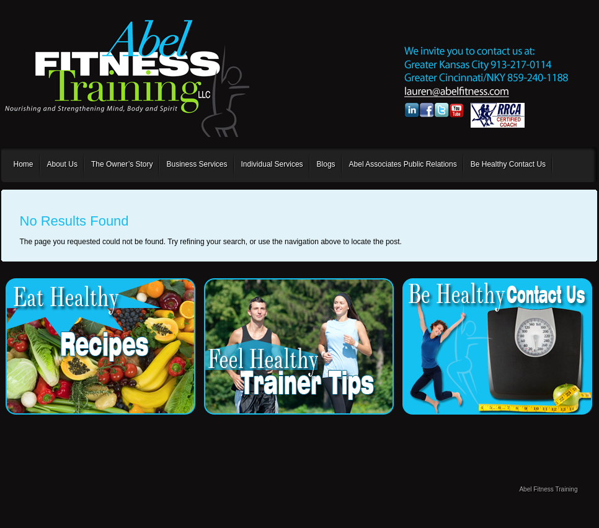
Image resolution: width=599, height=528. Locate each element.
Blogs (326, 164)
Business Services (196, 164)
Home (23, 164)
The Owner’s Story (122, 164)
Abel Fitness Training (548, 489)
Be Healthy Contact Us (508, 164)
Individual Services (272, 164)
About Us (62, 164)
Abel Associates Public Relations (403, 164)
